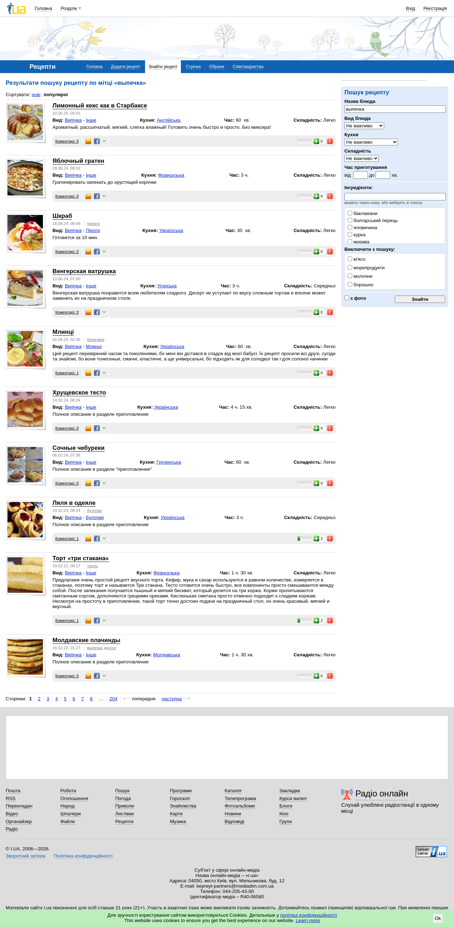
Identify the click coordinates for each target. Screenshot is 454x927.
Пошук (122, 790)
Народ (67, 806)
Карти (176, 813)
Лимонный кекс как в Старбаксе (99, 105)
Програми (181, 790)
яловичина (362, 227)
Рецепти (124, 821)
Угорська (167, 285)
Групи (285, 821)
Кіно (284, 813)
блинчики (96, 339)
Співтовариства (248, 66)
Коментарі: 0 (67, 141)
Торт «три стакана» (80, 558)
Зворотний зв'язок (25, 856)
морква (358, 241)
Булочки (95, 517)
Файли (67, 821)
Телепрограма (240, 798)
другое (110, 648)
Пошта (13, 790)
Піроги (93, 230)
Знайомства (183, 806)
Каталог (233, 790)
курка (356, 234)
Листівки (124, 813)
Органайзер (19, 821)
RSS (11, 798)
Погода (123, 798)
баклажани (362, 213)
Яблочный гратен (78, 161)
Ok (438, 918)
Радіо (12, 829)
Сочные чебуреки (78, 448)
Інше (91, 120)
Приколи (124, 806)
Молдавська (166, 654)
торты (92, 566)
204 (113, 698)
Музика (178, 821)
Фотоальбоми (240, 806)
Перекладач (19, 806)
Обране (217, 66)
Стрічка (193, 66)
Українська (171, 230)
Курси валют (293, 798)
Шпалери (70, 813)
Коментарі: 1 (67, 373)
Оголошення (74, 798)
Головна (43, 8)
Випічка (73, 120)
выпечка (95, 648)
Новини (233, 813)
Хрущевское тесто (79, 392)
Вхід (410, 8)
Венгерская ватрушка (84, 271)
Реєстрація (435, 8)
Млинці (63, 332)
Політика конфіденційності (83, 856)
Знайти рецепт (163, 66)
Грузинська (168, 462)
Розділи (69, 8)
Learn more (308, 920)
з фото (355, 298)
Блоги (286, 806)
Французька (171, 175)
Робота (68, 790)
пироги (93, 223)
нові (36, 94)
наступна (172, 698)
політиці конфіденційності (308, 915)
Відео (12, 813)
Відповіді (234, 821)
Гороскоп (180, 798)
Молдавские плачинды (86, 640)
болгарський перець (373, 220)
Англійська (169, 120)
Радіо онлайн (381, 793)
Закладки (289, 790)
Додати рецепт (125, 66)
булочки (94, 510)
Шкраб (62, 216)
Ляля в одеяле (73, 503)
